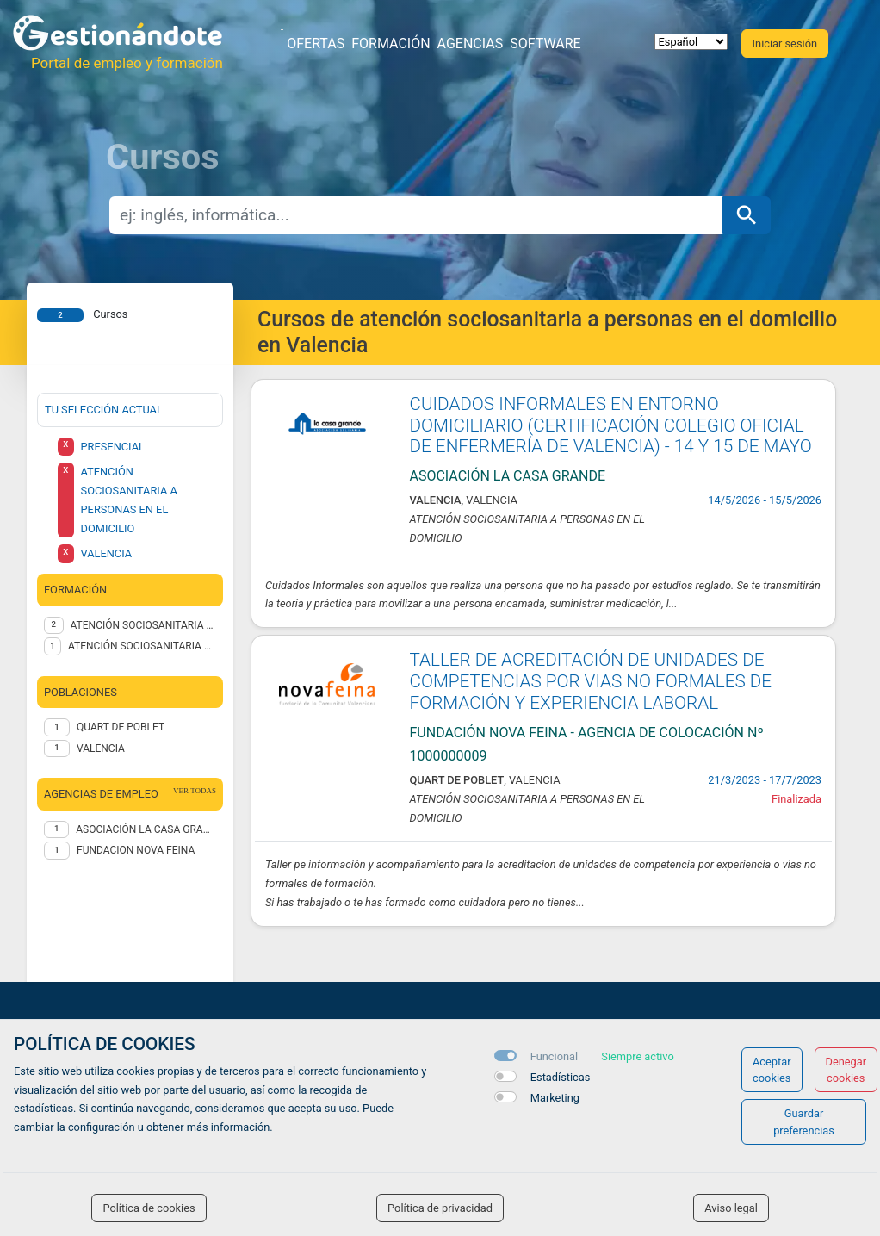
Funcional (554, 1056)
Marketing (554, 1097)
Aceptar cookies (772, 1069)
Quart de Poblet (120, 727)
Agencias (470, 43)
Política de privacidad (440, 1208)
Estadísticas (560, 1077)
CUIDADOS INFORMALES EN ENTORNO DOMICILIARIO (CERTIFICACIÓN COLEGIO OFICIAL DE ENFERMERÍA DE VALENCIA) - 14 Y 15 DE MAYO (611, 425)
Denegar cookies (846, 1069)
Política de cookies (148, 1208)
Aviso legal (731, 1208)
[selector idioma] (691, 42)
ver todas (194, 790)
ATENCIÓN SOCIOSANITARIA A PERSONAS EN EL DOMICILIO (143, 625)
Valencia (101, 748)
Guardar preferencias (803, 1121)
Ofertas (315, 43)
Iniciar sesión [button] (785, 43)
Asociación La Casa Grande (146, 829)
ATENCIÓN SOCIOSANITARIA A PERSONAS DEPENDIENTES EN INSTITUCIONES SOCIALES (142, 646)
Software (545, 43)
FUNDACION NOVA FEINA (136, 850)
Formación (390, 43)
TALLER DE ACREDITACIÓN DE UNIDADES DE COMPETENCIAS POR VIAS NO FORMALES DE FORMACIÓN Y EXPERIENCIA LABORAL (591, 681)
